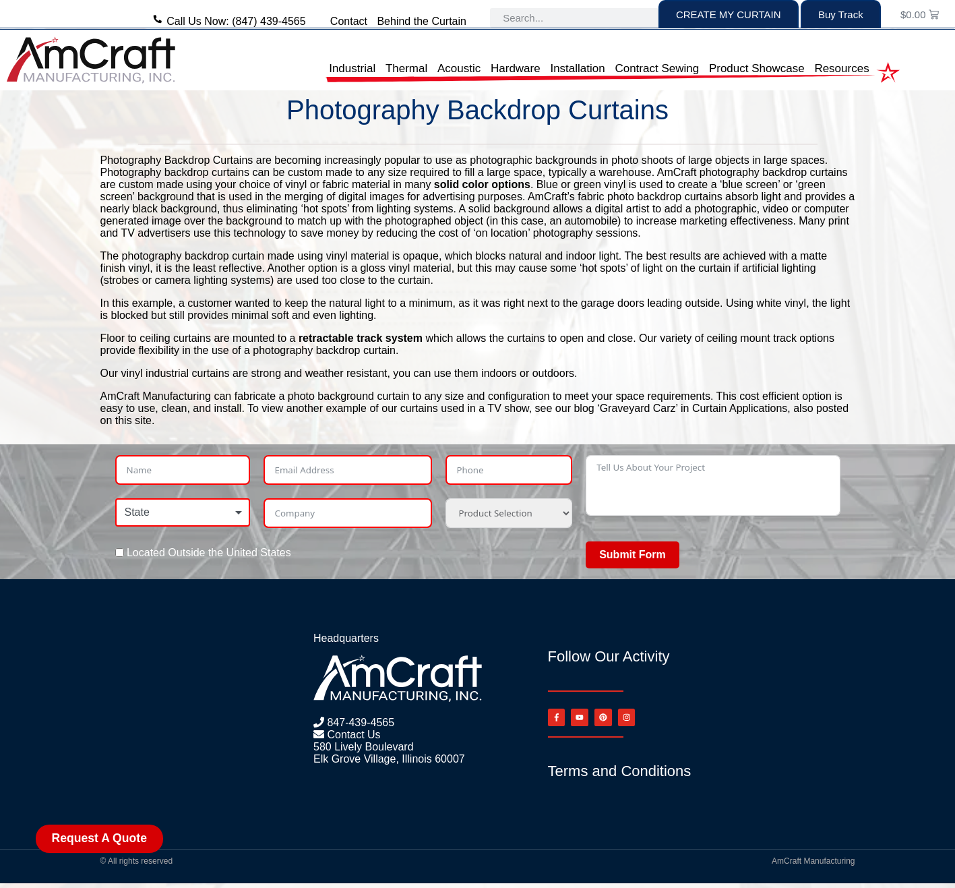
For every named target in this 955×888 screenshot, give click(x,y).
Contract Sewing (657, 68)
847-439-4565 (359, 722)
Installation (577, 68)
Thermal (406, 68)
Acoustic (459, 68)
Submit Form (632, 554)
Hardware (516, 68)
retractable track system (361, 338)
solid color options (482, 184)
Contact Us (352, 734)
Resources (841, 68)
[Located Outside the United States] (119, 552)
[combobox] (182, 512)
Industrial (352, 68)
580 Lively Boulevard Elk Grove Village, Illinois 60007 (389, 753)
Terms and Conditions (619, 775)
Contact (348, 21)
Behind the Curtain (421, 21)
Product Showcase (757, 68)
